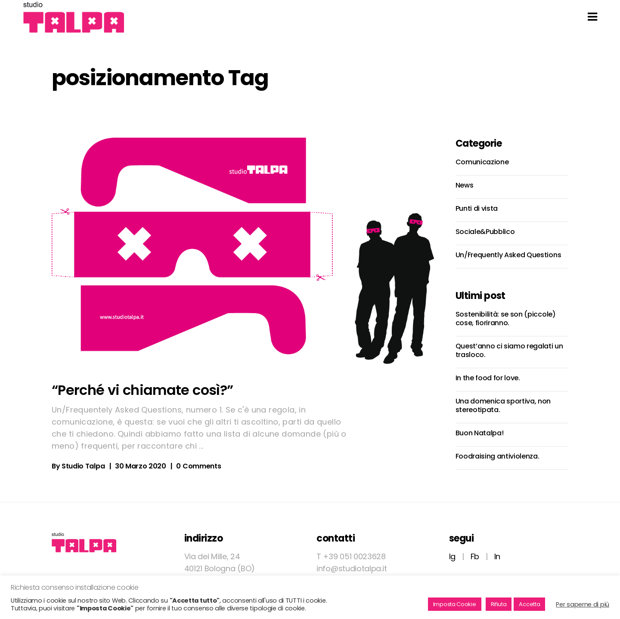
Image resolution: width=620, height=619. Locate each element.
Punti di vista (477, 208)
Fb (475, 556)
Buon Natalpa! (480, 433)
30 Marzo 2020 (140, 466)
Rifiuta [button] (499, 604)
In (497, 556)
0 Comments (198, 466)
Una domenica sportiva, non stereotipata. (503, 405)
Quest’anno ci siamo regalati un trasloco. (509, 350)
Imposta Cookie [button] (454, 604)
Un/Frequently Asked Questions (508, 255)
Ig (452, 556)
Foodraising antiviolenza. (497, 456)
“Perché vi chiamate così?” (142, 390)
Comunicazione (482, 162)
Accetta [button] (529, 604)
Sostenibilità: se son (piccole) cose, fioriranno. (506, 318)
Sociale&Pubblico (485, 232)
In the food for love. (488, 378)
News (465, 185)
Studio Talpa (83, 466)
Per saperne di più (582, 604)
